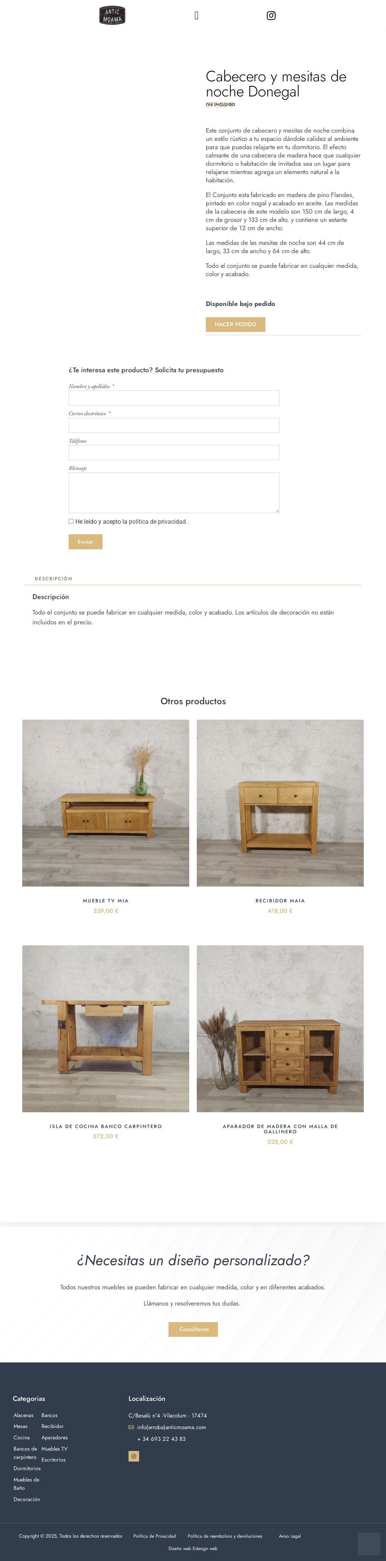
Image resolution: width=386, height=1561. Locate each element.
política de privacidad (158, 521)
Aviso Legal (290, 1536)
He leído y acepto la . (132, 521)
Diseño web (180, 1548)
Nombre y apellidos (90, 386)
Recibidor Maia (280, 901)
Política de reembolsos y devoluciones (225, 1536)
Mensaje (78, 467)
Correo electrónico (88, 413)
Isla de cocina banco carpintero (106, 1127)
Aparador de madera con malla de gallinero (280, 1130)
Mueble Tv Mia (106, 901)
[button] (197, 15)
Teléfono (77, 440)
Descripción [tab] (55, 579)
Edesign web (206, 1548)
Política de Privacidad (154, 1536)
